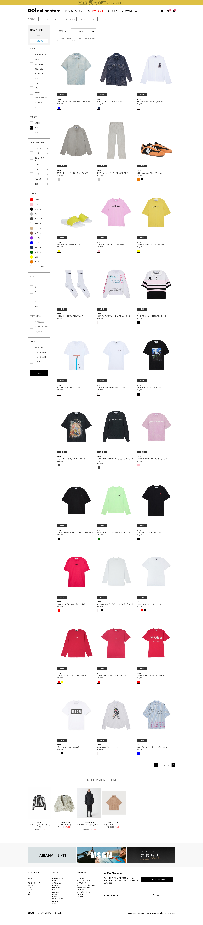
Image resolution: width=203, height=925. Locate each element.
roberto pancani (58, 899)
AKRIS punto (90, 39)
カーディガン (70, 19)
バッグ (30, 890)
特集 (108, 10)
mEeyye (55, 894)
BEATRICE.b (56, 887)
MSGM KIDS (56, 885)
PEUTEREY (55, 892)
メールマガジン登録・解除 (86, 885)
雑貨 (29, 894)
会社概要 (80, 896)
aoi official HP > (44, 913)
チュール (102, 19)
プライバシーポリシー (84, 892)
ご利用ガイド (81, 878)
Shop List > (60, 913)
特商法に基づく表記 (83, 887)
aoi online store (44, 10)
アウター (31, 880)
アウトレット (98, 10)
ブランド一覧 (84, 10)
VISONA (55, 903)
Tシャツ (82, 19)
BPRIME (54, 896)
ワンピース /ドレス (34, 883)
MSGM (78, 39)
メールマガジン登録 (157, 879)
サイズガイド (81, 883)
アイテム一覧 (71, 10)
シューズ (31, 892)
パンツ (30, 887)
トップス (31, 878)
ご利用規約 (80, 890)
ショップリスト (126, 10)
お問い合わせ (81, 894)
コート (92, 19)
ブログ (114, 10)
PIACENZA (55, 901)
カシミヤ (57, 19)
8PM (53, 890)
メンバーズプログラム (84, 880)
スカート (31, 885)
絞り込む (39, 373)
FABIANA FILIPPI (65, 39)
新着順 (81, 31)
